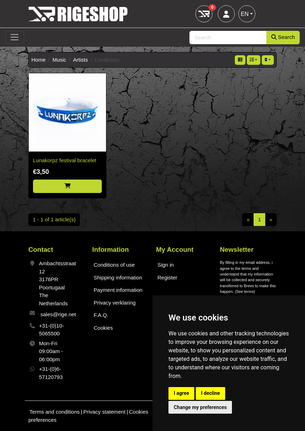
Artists (80, 60)
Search (283, 37)
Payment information (118, 290)
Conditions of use (114, 265)
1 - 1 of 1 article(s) (54, 219)
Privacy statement (104, 412)
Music (59, 60)
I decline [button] (210, 393)
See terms (245, 291)
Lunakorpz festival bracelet (64, 160)
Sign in (165, 265)
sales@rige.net (58, 314)
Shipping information (118, 277)
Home (39, 60)
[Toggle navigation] (14, 37)
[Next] (271, 219)
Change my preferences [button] (200, 407)
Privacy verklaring (114, 303)
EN (245, 14)
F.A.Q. (101, 315)
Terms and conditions (54, 412)
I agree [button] (181, 393)
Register (167, 277)
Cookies (103, 328)
